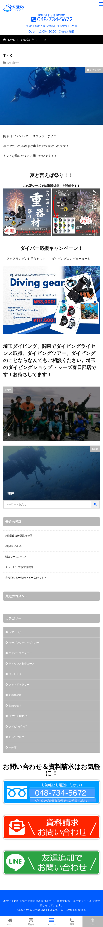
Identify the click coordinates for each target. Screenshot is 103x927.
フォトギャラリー (19, 684)
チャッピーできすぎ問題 (19, 567)
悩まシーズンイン (15, 556)
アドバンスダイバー (20, 653)
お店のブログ (16, 737)
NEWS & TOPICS (18, 716)
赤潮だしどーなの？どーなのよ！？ (25, 577)
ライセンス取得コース (21, 663)
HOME (11, 39)
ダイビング (15, 674)
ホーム (10, 921)
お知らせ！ (15, 705)
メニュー (51, 921)
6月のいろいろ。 (15, 546)
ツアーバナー (16, 632)
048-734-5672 (55, 19)
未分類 (12, 747)
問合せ (31, 921)
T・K (43, 39)
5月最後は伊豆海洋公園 (18, 535)
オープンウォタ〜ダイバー (24, 642)
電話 (72, 921)
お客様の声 (27, 39)
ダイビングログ (18, 726)
